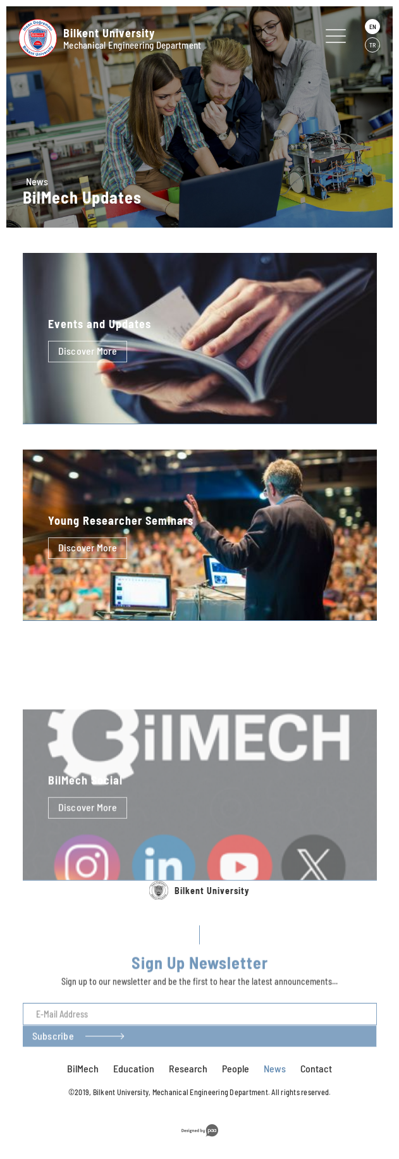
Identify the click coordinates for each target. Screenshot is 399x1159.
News (37, 181)
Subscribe (53, 1064)
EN (372, 26)
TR (372, 45)
